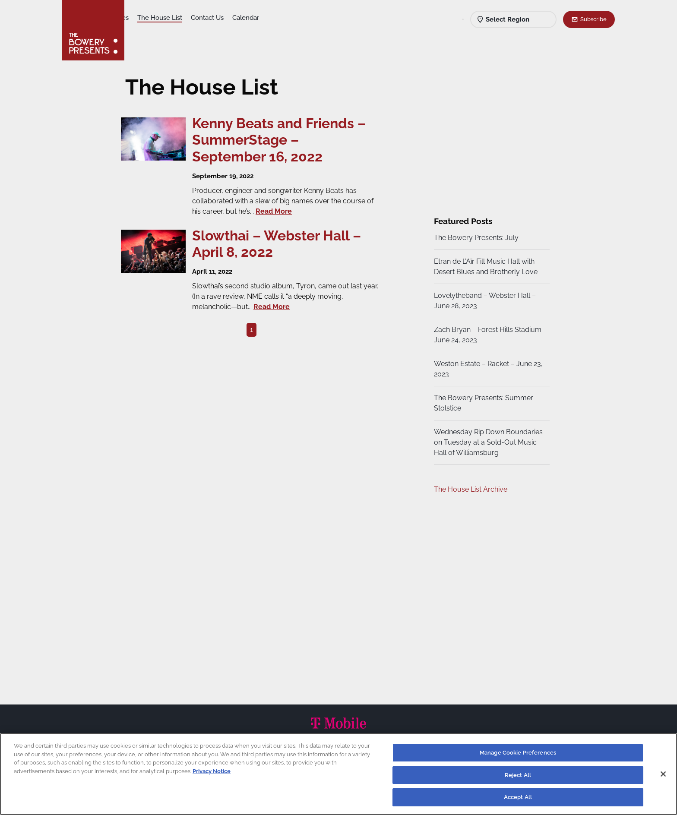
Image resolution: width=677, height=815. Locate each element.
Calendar (313, 18)
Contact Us (275, 18)
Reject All (518, 775)
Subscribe (593, 19)
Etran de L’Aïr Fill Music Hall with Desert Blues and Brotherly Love (484, 266)
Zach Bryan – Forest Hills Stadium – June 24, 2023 (486, 334)
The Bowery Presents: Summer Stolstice (482, 403)
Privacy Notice (212, 771)
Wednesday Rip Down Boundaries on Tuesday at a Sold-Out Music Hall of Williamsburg (487, 442)
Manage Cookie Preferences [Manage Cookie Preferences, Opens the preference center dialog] (518, 752)
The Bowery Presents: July (475, 238)
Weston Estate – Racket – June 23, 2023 (487, 369)
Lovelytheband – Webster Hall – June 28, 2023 (484, 300)
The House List (227, 18)
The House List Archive (469, 489)
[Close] (663, 773)
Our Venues (179, 18)
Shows (143, 18)
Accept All (518, 797)
